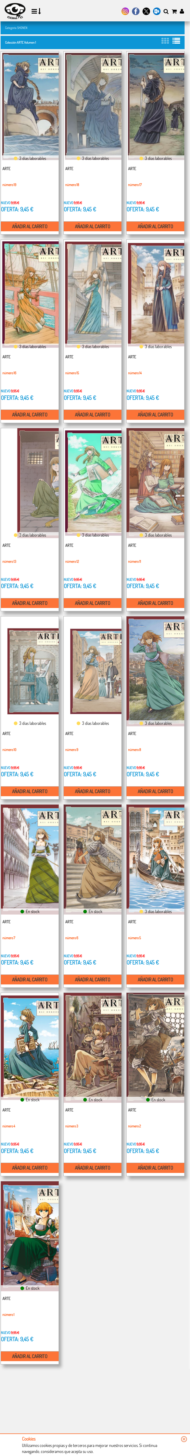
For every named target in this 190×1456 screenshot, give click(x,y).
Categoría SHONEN (16, 28)
